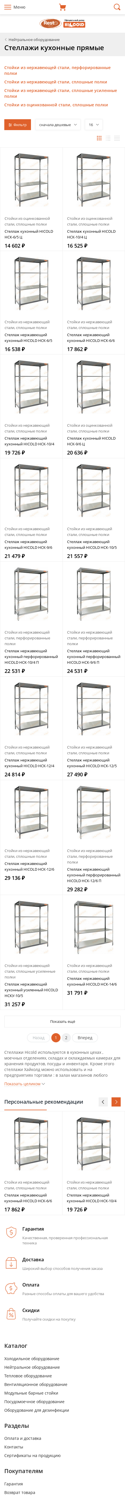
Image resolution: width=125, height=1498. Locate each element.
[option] (31, 1163)
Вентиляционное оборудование (35, 1384)
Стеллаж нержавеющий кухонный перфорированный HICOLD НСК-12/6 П (93, 875)
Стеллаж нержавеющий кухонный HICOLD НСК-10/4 (29, 441)
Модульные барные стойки (31, 1393)
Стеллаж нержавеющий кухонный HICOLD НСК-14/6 (92, 981)
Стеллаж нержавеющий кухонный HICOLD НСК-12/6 (29, 866)
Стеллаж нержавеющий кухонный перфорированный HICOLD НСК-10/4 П (31, 656)
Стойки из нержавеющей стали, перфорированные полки (27, 638)
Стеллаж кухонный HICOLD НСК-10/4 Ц (91, 234)
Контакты (13, 1447)
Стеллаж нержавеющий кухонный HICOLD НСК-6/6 (91, 337)
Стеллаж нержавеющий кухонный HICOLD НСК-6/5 (28, 337)
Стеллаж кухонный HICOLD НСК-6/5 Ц (29, 234)
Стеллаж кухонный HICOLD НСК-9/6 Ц (91, 441)
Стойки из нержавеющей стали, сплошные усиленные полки (30, 971)
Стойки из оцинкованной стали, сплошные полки (56, 104)
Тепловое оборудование (28, 1375)
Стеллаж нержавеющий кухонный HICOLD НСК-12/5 (92, 762)
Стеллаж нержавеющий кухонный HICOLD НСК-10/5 (92, 544)
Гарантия (13, 1484)
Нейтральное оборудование (32, 1367)
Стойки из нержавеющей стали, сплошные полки (55, 82)
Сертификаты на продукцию (32, 1455)
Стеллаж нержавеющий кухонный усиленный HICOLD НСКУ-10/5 (31, 990)
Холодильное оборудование (31, 1358)
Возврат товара (19, 1492)
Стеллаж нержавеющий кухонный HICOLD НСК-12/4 (29, 762)
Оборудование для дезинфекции (36, 1410)
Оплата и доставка (22, 1438)
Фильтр (18, 124)
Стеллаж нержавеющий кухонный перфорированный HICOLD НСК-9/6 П (93, 656)
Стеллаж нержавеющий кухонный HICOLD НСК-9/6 (28, 544)
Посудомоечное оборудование (34, 1401)
